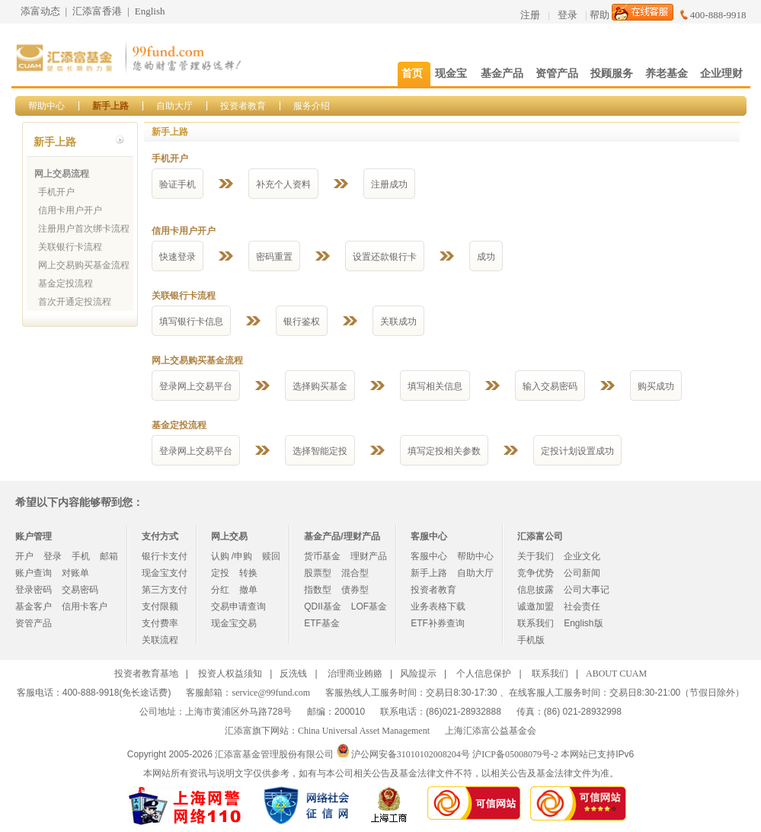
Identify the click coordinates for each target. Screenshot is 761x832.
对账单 (75, 573)
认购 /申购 (232, 556)
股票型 (317, 573)
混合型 (355, 573)
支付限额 (160, 606)
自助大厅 (174, 105)
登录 (567, 15)
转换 (248, 573)
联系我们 (535, 623)
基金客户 (33, 606)
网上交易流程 (61, 173)
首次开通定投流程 (74, 301)
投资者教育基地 (146, 673)
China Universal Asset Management (364, 730)
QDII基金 (322, 606)
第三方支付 (164, 589)
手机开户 (56, 192)
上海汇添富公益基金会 (490, 730)
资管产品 (33, 623)
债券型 (355, 589)
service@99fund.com (271, 692)
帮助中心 (46, 105)
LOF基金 (369, 606)
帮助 (599, 15)
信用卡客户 (84, 606)
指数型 (317, 589)
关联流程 (160, 640)
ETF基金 (322, 623)
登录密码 (33, 589)
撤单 (248, 589)
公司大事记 (586, 589)
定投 (220, 573)
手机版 (531, 640)
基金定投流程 (65, 283)
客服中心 (429, 556)
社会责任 (582, 606)
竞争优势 (535, 573)
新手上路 (110, 105)
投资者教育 (243, 105)
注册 (530, 15)
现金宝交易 (234, 623)
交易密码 (80, 589)
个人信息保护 (483, 673)
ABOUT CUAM (616, 673)
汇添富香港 (97, 11)
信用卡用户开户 (70, 210)
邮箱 (109, 556)
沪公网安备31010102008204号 (410, 754)
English (150, 11)
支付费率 (160, 623)
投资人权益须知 (230, 673)
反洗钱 (293, 673)
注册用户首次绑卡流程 (83, 228)
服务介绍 (311, 105)
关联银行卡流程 (70, 246)
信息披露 (535, 589)
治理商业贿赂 (355, 673)
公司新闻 (582, 573)
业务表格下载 (438, 606)
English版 (583, 623)
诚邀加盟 (535, 606)
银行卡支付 (164, 556)
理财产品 (368, 556)
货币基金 (322, 556)
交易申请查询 (238, 606)
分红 (220, 589)
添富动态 (40, 11)
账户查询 (33, 573)
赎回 (271, 556)
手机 (81, 556)
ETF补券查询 (438, 623)
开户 (24, 556)
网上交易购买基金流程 (83, 265)
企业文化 (582, 556)
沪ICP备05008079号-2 (515, 754)
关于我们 (535, 556)
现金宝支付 (164, 573)
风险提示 (418, 673)
